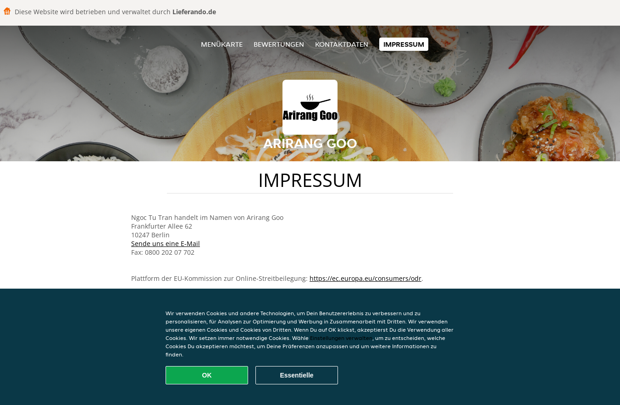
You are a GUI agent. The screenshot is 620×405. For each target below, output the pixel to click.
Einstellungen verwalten (341, 337)
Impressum (403, 44)
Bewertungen (279, 44)
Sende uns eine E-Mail (165, 243)
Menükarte (222, 44)
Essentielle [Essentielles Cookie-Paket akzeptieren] (296, 375)
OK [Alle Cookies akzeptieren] (207, 375)
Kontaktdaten (341, 44)
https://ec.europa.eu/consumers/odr (365, 278)
